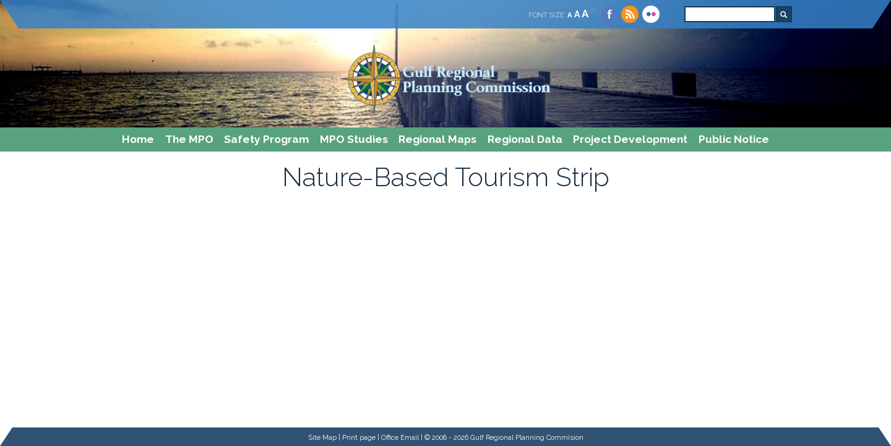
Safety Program (266, 139)
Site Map (322, 437)
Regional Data (525, 139)
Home (138, 139)
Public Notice (734, 139)
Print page (359, 437)
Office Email (400, 437)
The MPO (189, 139)
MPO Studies (354, 139)
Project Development (630, 139)
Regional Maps (437, 139)
